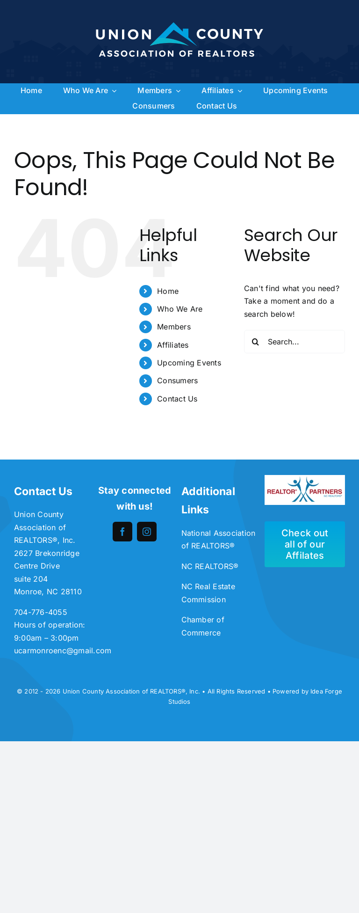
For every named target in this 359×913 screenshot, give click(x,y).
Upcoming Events (189, 362)
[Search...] (294, 341)
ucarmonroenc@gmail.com (62, 650)
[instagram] (147, 531)
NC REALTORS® (210, 566)
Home (168, 291)
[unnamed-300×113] (305, 478)
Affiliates (172, 345)
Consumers (177, 380)
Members (174, 326)
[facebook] (122, 531)
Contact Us (177, 398)
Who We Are (179, 309)
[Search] (255, 341)
